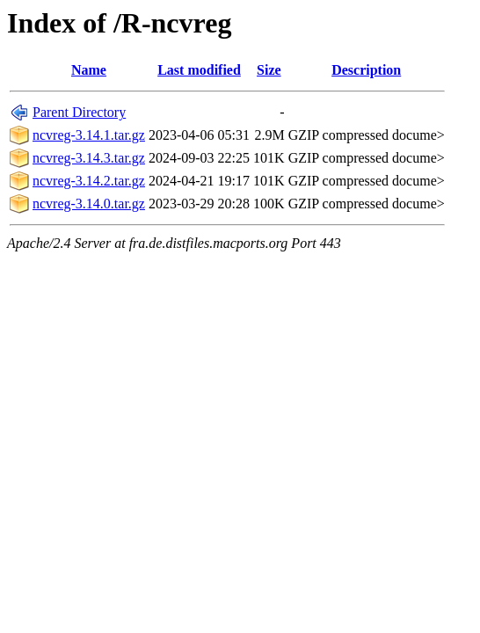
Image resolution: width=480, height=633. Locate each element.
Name (88, 69)
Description (366, 69)
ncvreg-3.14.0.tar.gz (89, 203)
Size (269, 69)
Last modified (199, 69)
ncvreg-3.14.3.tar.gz (89, 157)
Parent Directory (79, 112)
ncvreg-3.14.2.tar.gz (89, 180)
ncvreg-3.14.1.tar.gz (89, 134)
